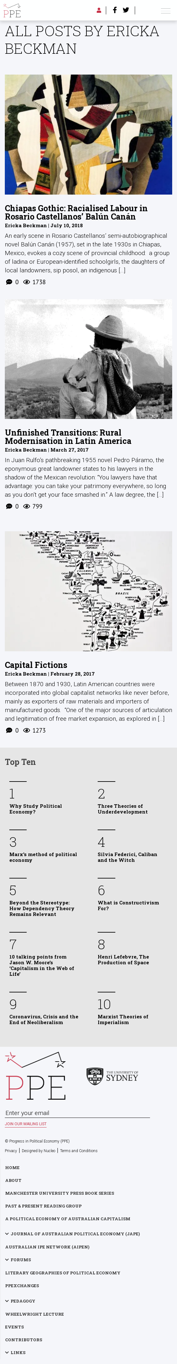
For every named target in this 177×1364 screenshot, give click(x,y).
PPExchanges (22, 1285)
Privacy (11, 1151)
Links (18, 1352)
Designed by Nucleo (38, 1151)
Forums (21, 1260)
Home (12, 1167)
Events (14, 1327)
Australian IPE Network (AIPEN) (47, 1247)
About (13, 1180)
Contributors (23, 1340)
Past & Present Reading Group (43, 1206)
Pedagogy (23, 1301)
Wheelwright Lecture (34, 1314)
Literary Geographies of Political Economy (62, 1273)
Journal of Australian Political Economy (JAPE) (75, 1234)
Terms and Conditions (79, 1151)
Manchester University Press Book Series (59, 1193)
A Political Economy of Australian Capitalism (67, 1219)
